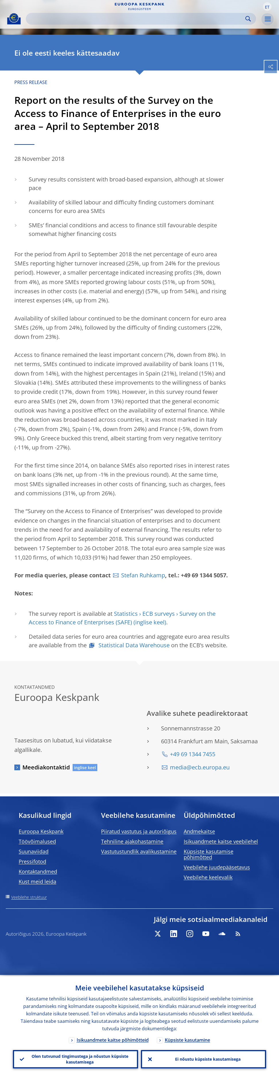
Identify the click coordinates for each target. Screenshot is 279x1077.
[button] (267, 6)
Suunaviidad (34, 851)
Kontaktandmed (38, 871)
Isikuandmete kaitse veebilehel (221, 841)
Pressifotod (32, 861)
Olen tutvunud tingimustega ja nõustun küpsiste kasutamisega (80, 1058)
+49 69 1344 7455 (192, 754)
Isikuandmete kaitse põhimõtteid (113, 1039)
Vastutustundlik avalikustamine (139, 851)
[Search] (136, 19)
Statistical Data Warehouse (133, 645)
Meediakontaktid (46, 767)
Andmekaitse (199, 831)
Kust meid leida (37, 881)
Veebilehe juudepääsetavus (217, 867)
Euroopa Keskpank (41, 831)
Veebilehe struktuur (29, 897)
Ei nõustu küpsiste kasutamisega (208, 1058)
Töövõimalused (37, 841)
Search (248, 19)
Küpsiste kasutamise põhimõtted (208, 854)
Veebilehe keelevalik (208, 877)
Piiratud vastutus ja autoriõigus (139, 831)
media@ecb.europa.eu (200, 767)
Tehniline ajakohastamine (132, 841)
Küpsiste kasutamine (187, 1039)
